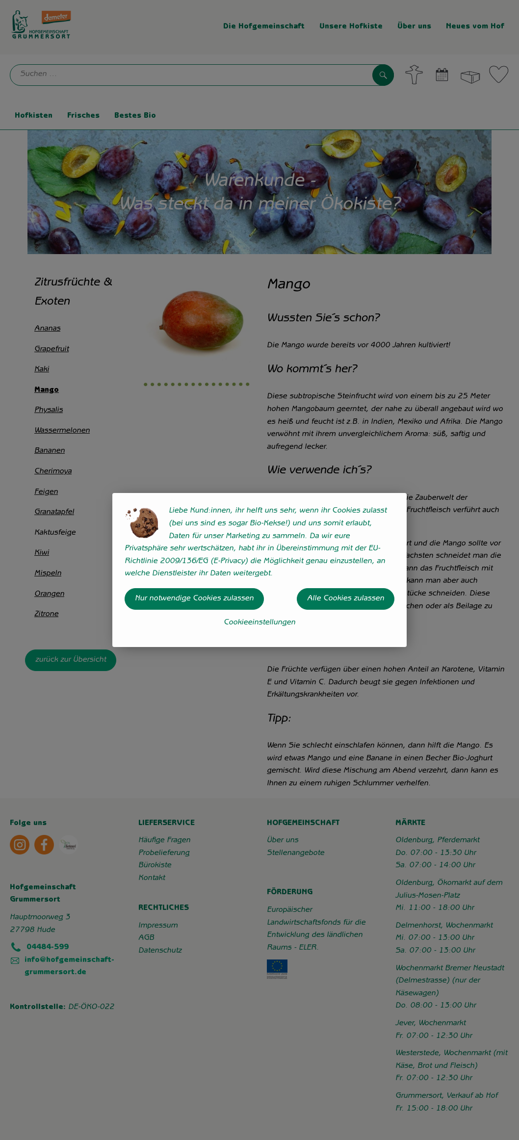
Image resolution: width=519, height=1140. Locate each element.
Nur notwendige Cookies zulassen (194, 599)
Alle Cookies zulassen (345, 599)
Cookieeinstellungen (259, 623)
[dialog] (259, 570)
